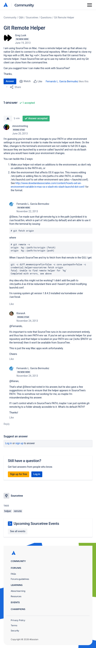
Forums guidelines (20, 579)
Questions (46, 17)
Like (11, 304)
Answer (10, 81)
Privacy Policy (18, 620)
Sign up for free (18, 474)
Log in (8, 443)
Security (15, 630)
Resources (16, 596)
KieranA (20, 313)
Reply (7, 424)
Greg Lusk (20, 35)
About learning (18, 591)
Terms (14, 625)
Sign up (19, 443)
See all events (17, 531)
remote (18, 511)
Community (24, 4)
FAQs (13, 573)
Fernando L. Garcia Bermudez (62, 81)
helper (7, 511)
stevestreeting (20, 126)
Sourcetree (32, 17)
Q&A (21, 17)
